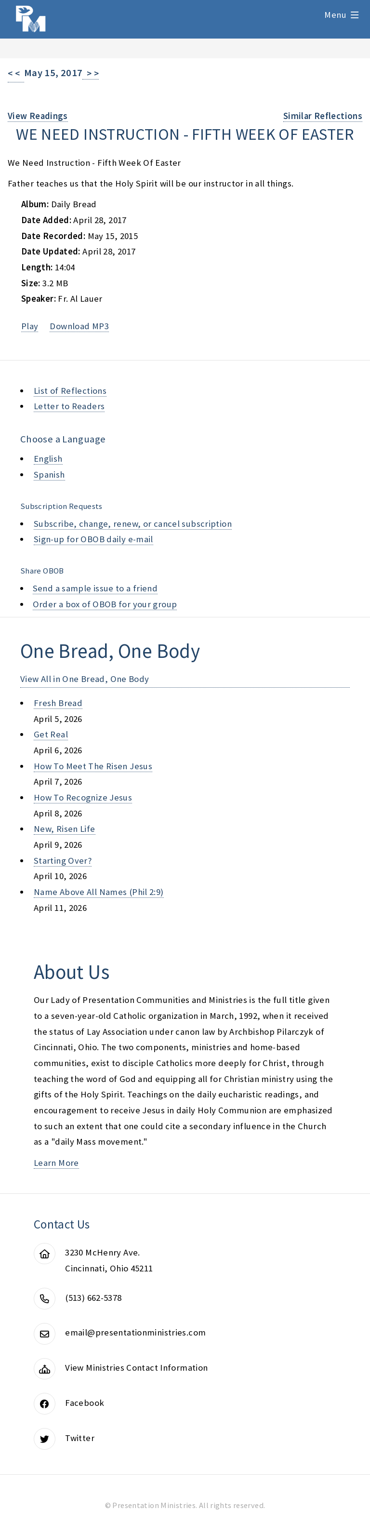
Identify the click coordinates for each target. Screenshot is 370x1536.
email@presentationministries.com (135, 1332)
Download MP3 (79, 326)
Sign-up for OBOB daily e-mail (93, 539)
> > (90, 73)
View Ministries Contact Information (136, 1367)
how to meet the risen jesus (93, 766)
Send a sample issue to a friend (95, 588)
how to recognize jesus (83, 797)
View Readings (38, 115)
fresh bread (58, 702)
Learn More (56, 1162)
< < (16, 73)
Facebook (84, 1402)
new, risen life (64, 828)
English (48, 458)
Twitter (79, 1437)
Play (30, 326)
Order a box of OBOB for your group (105, 604)
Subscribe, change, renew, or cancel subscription (133, 523)
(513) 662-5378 (93, 1297)
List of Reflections (70, 390)
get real (51, 734)
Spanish (49, 474)
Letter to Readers (69, 406)
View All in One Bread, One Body (84, 678)
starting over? (63, 860)
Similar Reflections (322, 115)
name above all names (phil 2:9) (99, 891)
